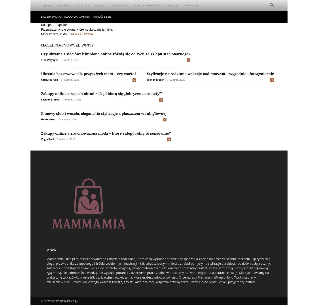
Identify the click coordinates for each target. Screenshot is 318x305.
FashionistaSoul (50, 99)
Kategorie (82, 5)
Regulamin (191, 5)
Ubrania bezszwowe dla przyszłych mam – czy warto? (88, 73)
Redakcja (172, 5)
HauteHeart (48, 119)
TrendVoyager (49, 59)
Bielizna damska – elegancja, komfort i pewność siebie (76, 16)
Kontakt (100, 5)
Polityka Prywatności (147, 5)
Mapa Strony (120, 5)
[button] (271, 6)
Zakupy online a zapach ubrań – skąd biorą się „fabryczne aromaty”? (102, 93)
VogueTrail (47, 139)
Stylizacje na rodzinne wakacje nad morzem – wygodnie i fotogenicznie (210, 73)
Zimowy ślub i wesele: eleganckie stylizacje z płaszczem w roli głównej (104, 113)
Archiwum (63, 5)
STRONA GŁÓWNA (80, 34)
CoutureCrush (49, 79)
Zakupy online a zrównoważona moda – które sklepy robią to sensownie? (106, 133)
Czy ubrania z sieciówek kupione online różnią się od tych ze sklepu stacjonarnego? (115, 54)
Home (47, 5)
